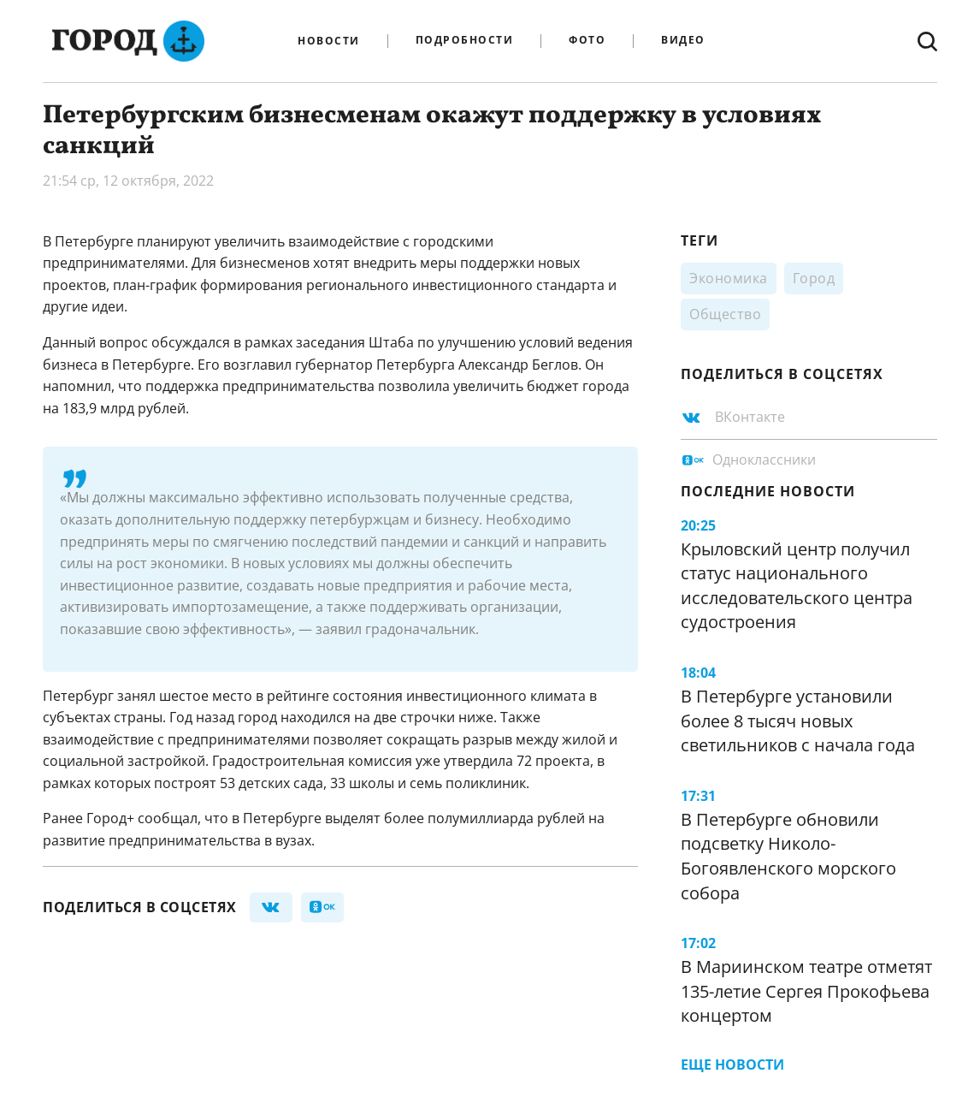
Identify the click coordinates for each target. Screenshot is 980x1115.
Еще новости (732, 1064)
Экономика (728, 278)
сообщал (168, 818)
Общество (725, 314)
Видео (683, 40)
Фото (587, 40)
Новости (329, 41)
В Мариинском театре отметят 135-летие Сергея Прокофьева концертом (806, 991)
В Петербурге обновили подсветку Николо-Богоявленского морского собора (788, 856)
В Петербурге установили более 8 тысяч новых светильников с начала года (798, 720)
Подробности (465, 40)
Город (814, 278)
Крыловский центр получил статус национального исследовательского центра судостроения (796, 585)
